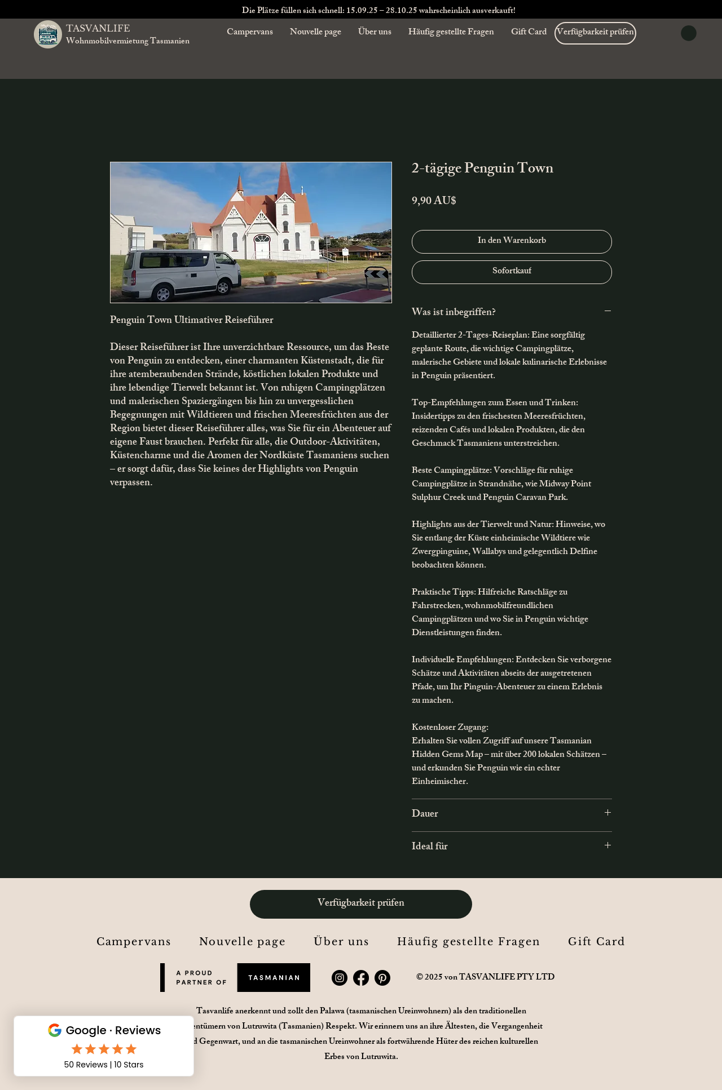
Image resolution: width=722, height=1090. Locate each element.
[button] (689, 33)
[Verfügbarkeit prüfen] (595, 33)
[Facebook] (361, 978)
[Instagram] (339, 978)
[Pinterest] (382, 978)
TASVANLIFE (98, 28)
